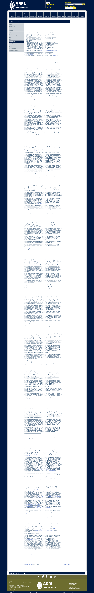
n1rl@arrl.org (56, 55)
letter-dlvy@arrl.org (29, 54)
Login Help (48, 7)
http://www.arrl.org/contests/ (42, 445)
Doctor (11, 46)
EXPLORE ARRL (14, 573)
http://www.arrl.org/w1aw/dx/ (43, 507)
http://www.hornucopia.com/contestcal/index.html (40, 446)
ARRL (24, 5)
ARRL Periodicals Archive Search (15, 29)
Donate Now (71, 580)
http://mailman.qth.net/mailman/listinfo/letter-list (37, 558)
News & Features (28, 564)
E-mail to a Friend (72, 587)
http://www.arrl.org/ (39, 150)
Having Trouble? (65, 566)
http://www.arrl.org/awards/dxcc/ (33, 504)
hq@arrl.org (12, 588)
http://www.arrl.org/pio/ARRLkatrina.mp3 (34, 480)
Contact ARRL (72, 584)
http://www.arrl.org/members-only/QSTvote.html (49, 496)
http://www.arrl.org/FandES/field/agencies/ (48, 254)
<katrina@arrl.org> (41, 203)
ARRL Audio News (13, 26)
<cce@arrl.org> (51, 470)
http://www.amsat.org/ (42, 405)
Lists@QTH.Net (37, 557)
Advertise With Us (73, 583)
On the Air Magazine (14, 35)
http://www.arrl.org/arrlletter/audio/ (49, 50)
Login (48, 3)
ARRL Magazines (13, 50)
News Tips (11, 44)
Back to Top (67, 564)
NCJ (10, 39)
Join (70, 582)
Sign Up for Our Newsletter (74, 588)
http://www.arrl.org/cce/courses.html (34, 454)
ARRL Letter (12, 41)
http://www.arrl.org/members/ (32, 539)
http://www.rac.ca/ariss (33, 248)
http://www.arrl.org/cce (42, 469)
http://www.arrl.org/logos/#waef (32, 489)
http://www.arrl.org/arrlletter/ (37, 554)
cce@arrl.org (27, 455)
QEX (10, 37)
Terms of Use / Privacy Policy (75, 585)
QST (10, 32)
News (10, 24)
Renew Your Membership (76, 582)
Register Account (50, 4)
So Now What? (13, 48)
